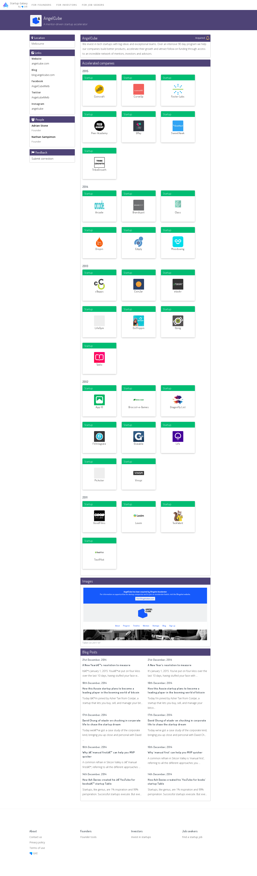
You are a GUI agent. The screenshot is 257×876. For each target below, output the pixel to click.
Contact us (35, 835)
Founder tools (88, 835)
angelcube (37, 110)
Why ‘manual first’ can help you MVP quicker (175, 753)
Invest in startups (142, 835)
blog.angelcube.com (43, 75)
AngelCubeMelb (41, 87)
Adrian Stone (40, 127)
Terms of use (37, 847)
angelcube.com (40, 64)
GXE (33, 853)
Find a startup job (193, 835)
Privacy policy (37, 841)
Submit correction (42, 160)
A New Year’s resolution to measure (170, 666)
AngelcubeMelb (40, 98)
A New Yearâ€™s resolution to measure (106, 666)
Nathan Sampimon (44, 138)
